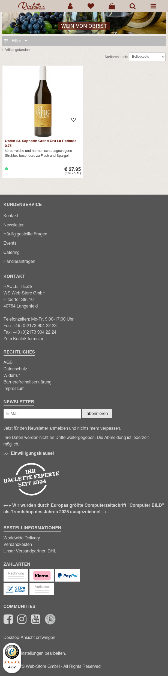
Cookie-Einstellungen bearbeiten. (35, 653)
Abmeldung (115, 437)
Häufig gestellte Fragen (25, 234)
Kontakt (11, 216)
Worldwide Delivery (22, 538)
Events (10, 243)
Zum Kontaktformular (24, 339)
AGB (8, 362)
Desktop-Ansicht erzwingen (29, 637)
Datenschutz (15, 369)
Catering (12, 252)
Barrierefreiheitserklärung (28, 382)
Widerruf (12, 375)
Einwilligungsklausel (32, 453)
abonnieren (97, 413)
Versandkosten (18, 544)
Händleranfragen (19, 261)
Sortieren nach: (116, 57)
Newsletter (14, 225)
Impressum (14, 388)
